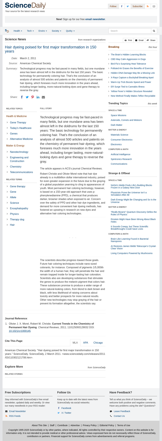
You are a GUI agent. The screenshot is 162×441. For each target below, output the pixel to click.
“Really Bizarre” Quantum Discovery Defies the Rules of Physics (134, 213)
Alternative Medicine (21, 139)
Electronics (116, 144)
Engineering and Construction (19, 159)
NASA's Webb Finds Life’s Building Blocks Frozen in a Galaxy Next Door (131, 186)
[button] (128, 40)
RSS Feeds (15, 416)
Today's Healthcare (20, 128)
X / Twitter (66, 413)
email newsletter (95, 19)
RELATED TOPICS (14, 109)
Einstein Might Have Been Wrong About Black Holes (133, 220)
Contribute (62, 425)
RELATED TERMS (14, 179)
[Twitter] (27, 97)
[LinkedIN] (38, 97)
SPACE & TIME (115, 110)
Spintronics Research (121, 159)
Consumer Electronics (121, 139)
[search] (154, 31)
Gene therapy (17, 186)
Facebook (66, 408)
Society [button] (56, 31)
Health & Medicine (16, 116)
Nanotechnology (19, 152)
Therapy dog (17, 219)
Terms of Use (123, 425)
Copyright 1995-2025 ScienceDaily (25, 430)
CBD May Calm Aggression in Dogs (128, 59)
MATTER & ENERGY (117, 130)
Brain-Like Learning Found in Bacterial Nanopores (129, 240)
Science (14, 203)
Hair (12, 225)
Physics (14, 214)
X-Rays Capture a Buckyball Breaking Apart (132, 77)
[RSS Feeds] (148, 6)
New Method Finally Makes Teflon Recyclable (133, 96)
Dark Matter (116, 125)
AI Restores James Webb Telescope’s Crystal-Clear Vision (133, 247)
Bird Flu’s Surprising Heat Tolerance (128, 63)
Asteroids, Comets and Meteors (126, 120)
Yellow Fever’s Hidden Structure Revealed (131, 91)
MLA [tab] (75, 342)
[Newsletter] (154, 6)
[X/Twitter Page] (128, 6)
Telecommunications (21, 172)
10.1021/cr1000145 (20, 331)
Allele (13, 197)
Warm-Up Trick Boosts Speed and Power (131, 82)
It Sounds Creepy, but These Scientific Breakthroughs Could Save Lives (129, 227)
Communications (119, 164)
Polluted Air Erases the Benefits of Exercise (132, 68)
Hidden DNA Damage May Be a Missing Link (133, 73)
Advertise (75, 425)
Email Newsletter (17, 411)
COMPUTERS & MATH (118, 149)
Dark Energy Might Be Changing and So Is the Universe (133, 200)
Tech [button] (30, 31)
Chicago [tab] (98, 342)
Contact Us (119, 416)
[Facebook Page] (121, 6)
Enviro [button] (43, 31)
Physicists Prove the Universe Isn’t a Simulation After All (128, 193)
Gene (13, 191)
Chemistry (15, 166)
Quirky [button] (70, 31)
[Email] (43, 97)
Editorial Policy (107, 425)
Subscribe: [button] (138, 6)
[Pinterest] (32, 97)
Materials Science (119, 135)
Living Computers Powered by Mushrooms (132, 253)
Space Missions (118, 115)
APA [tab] (85, 342)
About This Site (39, 425)
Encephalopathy (19, 208)
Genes (13, 133)
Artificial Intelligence (120, 154)
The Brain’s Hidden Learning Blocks (128, 54)
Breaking (113, 47)
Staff (52, 425)
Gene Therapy (18, 122)
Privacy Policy (90, 425)
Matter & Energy (15, 145)
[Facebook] (22, 97)
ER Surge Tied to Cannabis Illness (127, 86)
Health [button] (18, 31)
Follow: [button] (113, 6)
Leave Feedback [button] (122, 411)
